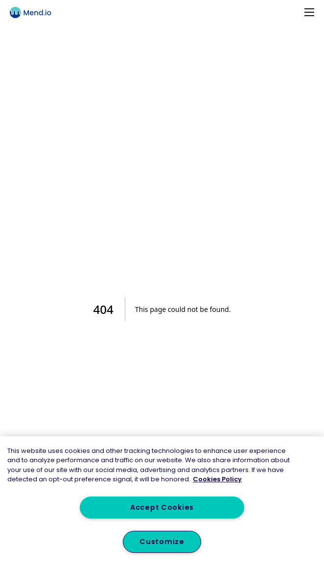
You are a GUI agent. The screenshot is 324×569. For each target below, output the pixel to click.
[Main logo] (35, 12)
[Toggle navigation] (309, 12)
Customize (161, 541)
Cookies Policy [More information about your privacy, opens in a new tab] (217, 479)
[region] (162, 502)
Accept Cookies (162, 507)
